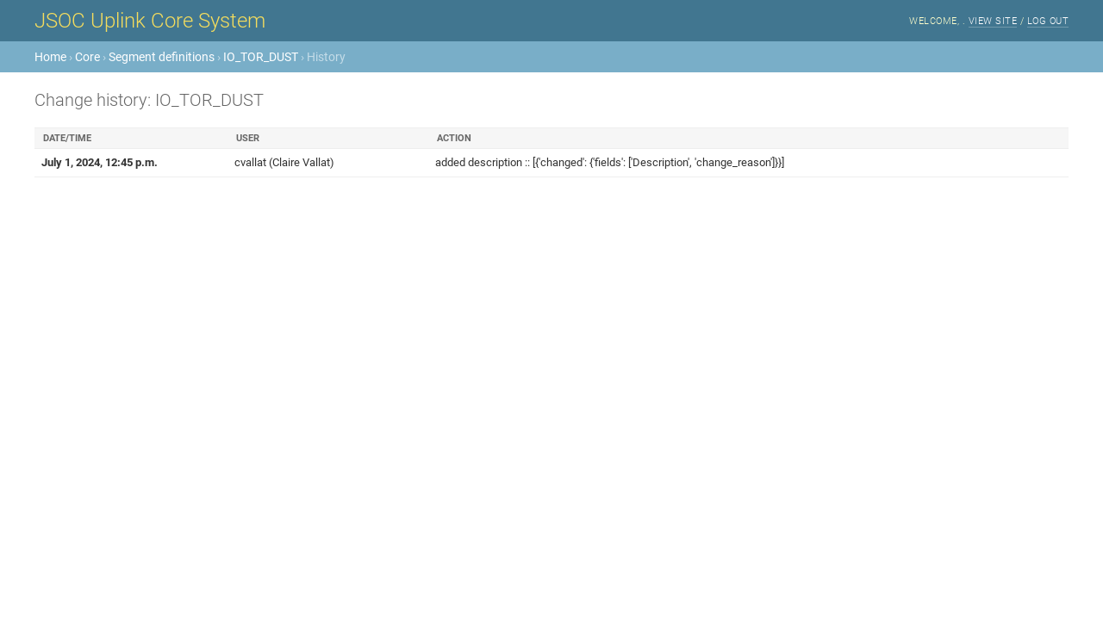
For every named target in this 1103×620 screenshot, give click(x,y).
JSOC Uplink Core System (149, 21)
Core (87, 57)
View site (993, 21)
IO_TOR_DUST (260, 57)
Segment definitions (162, 57)
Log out (1048, 21)
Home (50, 57)
